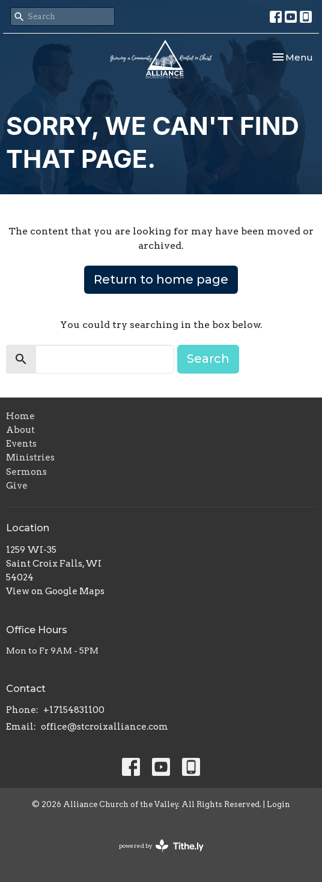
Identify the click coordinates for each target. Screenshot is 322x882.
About (20, 430)
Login (278, 804)
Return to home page (161, 279)
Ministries (30, 457)
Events (21, 443)
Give (17, 485)
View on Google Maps (55, 591)
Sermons (26, 471)
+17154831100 (74, 710)
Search (208, 358)
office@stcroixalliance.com (104, 726)
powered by (161, 845)
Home (20, 416)
